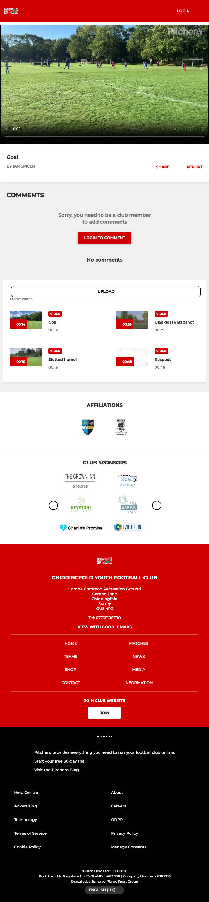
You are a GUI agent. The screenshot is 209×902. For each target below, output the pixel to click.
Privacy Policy (124, 833)
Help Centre (26, 792)
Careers (118, 806)
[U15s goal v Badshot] (177, 322)
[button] (159, 167)
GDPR (117, 819)
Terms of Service (30, 833)
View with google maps (105, 627)
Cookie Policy (27, 847)
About (117, 792)
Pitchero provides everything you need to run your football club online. (104, 752)
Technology (25, 819)
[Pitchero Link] (104, 743)
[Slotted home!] (70, 359)
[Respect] (177, 359)
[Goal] (70, 322)
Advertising (25, 806)
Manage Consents (128, 847)
